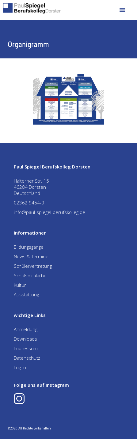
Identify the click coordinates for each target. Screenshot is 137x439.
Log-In (20, 367)
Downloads (25, 339)
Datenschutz (27, 358)
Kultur (20, 285)
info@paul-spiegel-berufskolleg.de (49, 212)
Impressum (26, 348)
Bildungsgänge (29, 247)
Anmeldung (25, 329)
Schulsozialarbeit (31, 275)
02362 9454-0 (29, 203)
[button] (122, 10)
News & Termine (31, 256)
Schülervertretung (33, 266)
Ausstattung (26, 294)
